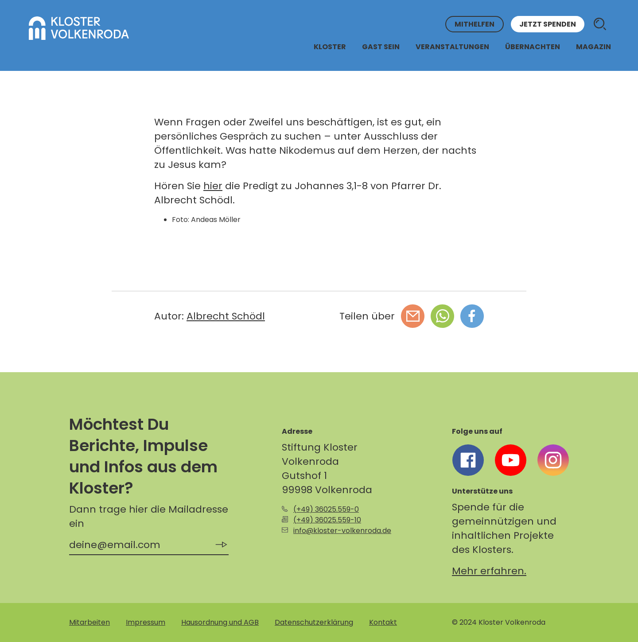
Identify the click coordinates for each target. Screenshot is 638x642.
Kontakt (383, 622)
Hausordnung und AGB (220, 622)
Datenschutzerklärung (314, 622)
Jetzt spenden (547, 24)
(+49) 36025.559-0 (326, 509)
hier (212, 186)
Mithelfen (474, 24)
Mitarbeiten (89, 622)
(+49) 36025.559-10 (327, 520)
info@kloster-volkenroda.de (342, 530)
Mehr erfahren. (489, 571)
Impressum (145, 622)
